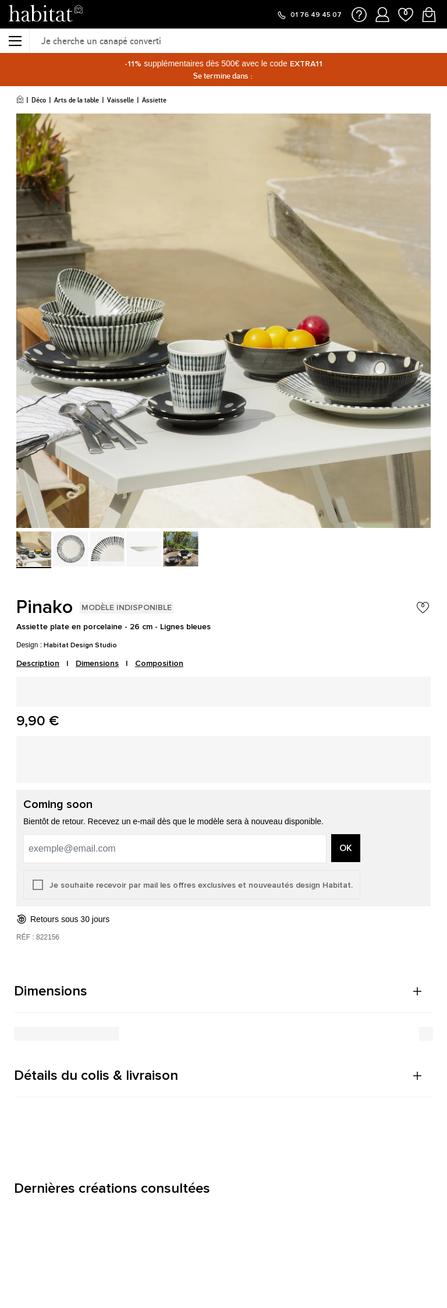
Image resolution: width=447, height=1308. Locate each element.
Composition (159, 663)
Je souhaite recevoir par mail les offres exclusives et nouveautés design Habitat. (201, 885)
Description (37, 663)
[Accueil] (20, 100)
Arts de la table (76, 99)
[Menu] (14, 41)
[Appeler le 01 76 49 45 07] (309, 15)
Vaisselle (120, 99)
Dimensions (97, 663)
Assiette (154, 99)
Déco (38, 99)
